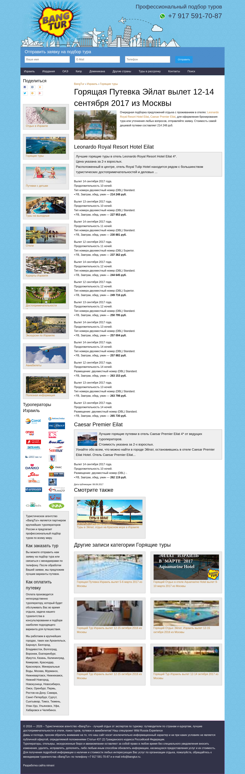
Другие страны (121, 71)
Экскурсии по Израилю (46, 326)
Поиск (191, 71)
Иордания (48, 71)
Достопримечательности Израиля (46, 299)
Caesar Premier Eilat (163, 116)
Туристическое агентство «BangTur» (68, 726)
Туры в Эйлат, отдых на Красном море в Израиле (110, 514)
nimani (50, 765)
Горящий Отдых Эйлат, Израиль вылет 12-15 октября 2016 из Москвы (186, 617)
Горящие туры (46, 147)
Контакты (174, 71)
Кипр (79, 71)
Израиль (29, 71)
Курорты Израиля (46, 267)
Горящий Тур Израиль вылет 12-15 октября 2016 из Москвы (110, 617)
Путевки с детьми (46, 177)
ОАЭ (65, 71)
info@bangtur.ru (130, 756)
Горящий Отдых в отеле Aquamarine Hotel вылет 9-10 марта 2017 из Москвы (186, 570)
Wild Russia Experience (148, 730)
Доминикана (97, 71)
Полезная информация (46, 386)
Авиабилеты (46, 356)
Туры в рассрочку (150, 71)
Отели (46, 237)
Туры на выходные (46, 207)
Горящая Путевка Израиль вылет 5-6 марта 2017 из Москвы (110, 570)
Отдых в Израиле (46, 117)
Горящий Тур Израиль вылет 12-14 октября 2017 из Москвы (186, 663)
